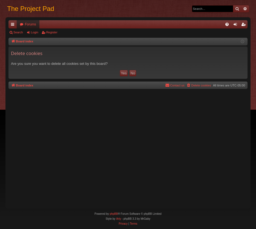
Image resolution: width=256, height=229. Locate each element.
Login (34, 32)
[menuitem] (227, 24)
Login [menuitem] (236, 25)
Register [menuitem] (245, 25)
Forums (30, 24)
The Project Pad (30, 8)
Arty (118, 218)
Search (18, 32)
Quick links (14, 25)
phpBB (114, 213)
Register (51, 32)
